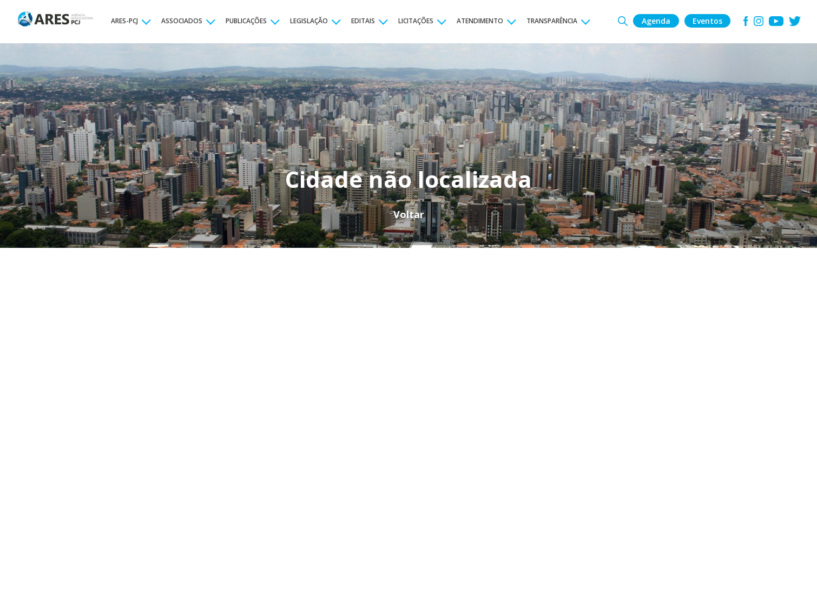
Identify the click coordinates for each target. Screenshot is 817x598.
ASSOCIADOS (181, 20)
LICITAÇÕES (415, 20)
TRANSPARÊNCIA (551, 20)
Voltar (408, 214)
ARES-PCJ (124, 20)
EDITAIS (363, 20)
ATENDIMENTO (480, 20)
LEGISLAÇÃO (309, 20)
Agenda (656, 21)
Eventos (707, 21)
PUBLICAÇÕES (246, 20)
